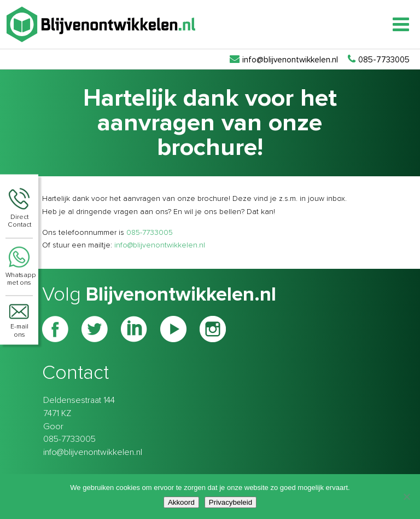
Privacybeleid (230, 502)
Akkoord (181, 502)
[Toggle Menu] (401, 24)
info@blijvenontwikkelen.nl (159, 245)
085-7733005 (149, 233)
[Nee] (406, 496)
